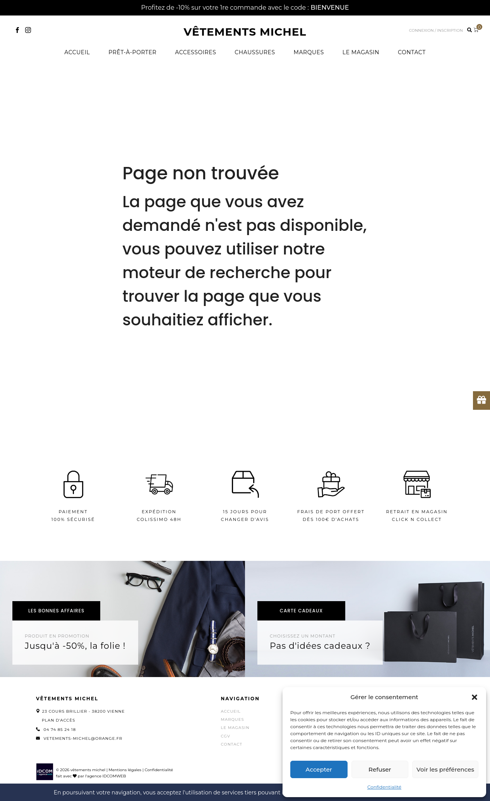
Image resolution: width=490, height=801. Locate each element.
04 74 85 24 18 (59, 729)
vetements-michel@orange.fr (82, 738)
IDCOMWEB (114, 776)
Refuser (379, 769)
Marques (309, 52)
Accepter (319, 769)
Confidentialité (384, 787)
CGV (225, 736)
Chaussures (255, 52)
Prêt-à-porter (132, 52)
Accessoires (195, 52)
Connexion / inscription (436, 30)
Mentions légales (124, 769)
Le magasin (361, 52)
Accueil (77, 52)
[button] (474, 697)
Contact (412, 52)
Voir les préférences (445, 769)
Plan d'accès (58, 720)
